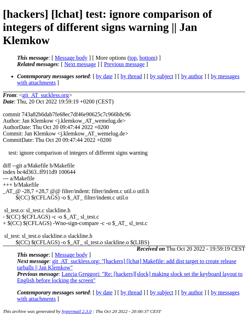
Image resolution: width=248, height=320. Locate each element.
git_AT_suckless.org (45, 95)
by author (192, 76)
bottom (147, 58)
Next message (80, 64)
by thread (131, 76)
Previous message (124, 64)
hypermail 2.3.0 (77, 311)
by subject (161, 76)
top (132, 58)
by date (104, 76)
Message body (71, 58)
